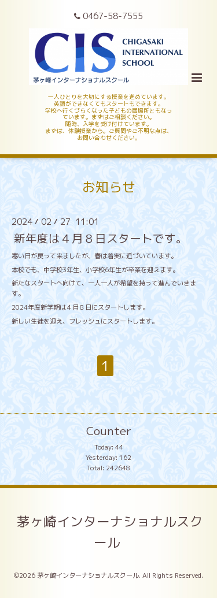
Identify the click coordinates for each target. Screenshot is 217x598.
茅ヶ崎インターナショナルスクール (110, 531)
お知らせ (108, 187)
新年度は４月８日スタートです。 (100, 238)
